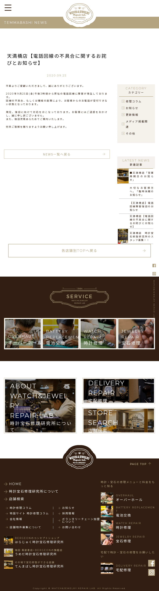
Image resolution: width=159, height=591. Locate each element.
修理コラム (134, 101)
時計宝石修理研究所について (34, 491)
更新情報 (132, 115)
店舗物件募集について (25, 527)
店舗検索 (16, 499)
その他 (130, 133)
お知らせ (132, 108)
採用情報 (68, 513)
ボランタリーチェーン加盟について (81, 520)
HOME (15, 484)
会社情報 (16, 519)
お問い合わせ (71, 527)
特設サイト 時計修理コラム (29, 513)
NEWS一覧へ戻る (57, 154)
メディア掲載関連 (137, 124)
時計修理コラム (21, 508)
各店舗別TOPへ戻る (79, 251)
